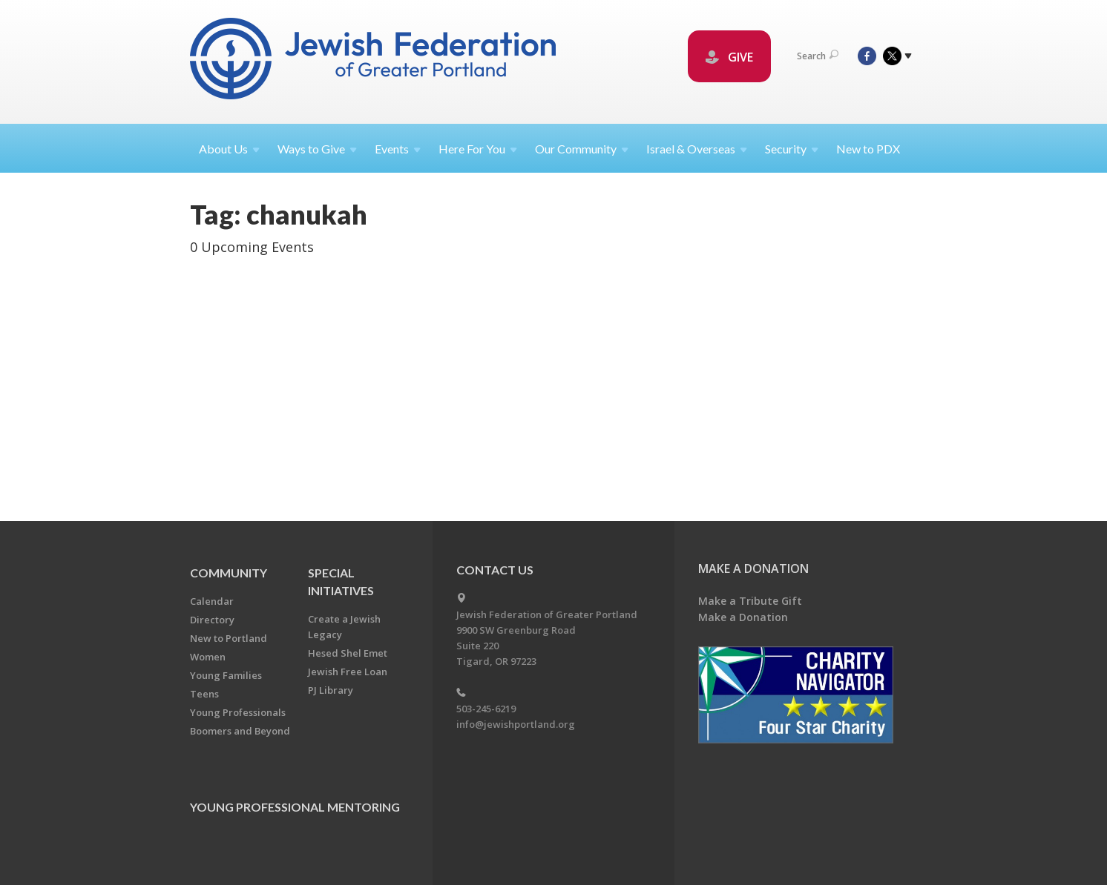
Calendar (212, 601)
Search (817, 56)
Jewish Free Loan (347, 671)
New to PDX (868, 149)
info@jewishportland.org (515, 724)
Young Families (226, 675)
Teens (204, 693)
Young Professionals (238, 712)
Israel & (696, 149)
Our (581, 149)
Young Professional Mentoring (295, 807)
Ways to (317, 149)
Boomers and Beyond (240, 731)
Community (228, 573)
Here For (477, 149)
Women (208, 656)
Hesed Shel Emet (347, 653)
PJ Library (330, 690)
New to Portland (228, 638)
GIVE (729, 57)
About (229, 149)
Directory (212, 619)
